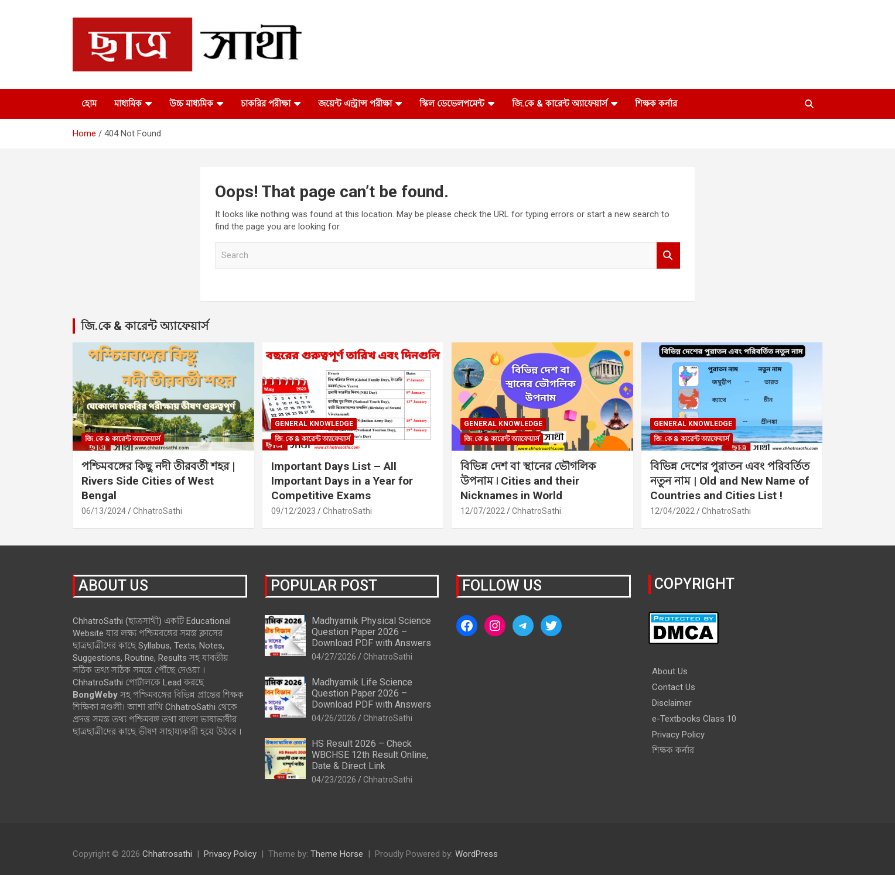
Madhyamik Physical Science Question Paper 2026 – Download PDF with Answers (371, 631)
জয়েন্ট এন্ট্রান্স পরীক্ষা (355, 103)
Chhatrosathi (167, 854)
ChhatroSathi (157, 511)
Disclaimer (672, 703)
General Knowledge (314, 424)
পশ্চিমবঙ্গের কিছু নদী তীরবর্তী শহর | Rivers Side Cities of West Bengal (158, 480)
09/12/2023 (293, 511)
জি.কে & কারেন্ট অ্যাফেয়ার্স (559, 103)
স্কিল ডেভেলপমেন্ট (451, 103)
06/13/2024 (103, 511)
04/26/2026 (334, 718)
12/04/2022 (672, 511)
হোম (89, 103)
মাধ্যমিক (128, 103)
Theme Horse (336, 854)
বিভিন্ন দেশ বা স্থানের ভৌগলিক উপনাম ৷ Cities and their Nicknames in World (528, 480)
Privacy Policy (678, 734)
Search (668, 255)
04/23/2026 (334, 779)
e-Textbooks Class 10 (694, 718)
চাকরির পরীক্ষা (266, 103)
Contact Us (673, 687)
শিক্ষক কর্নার (656, 103)
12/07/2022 (482, 511)
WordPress (476, 854)
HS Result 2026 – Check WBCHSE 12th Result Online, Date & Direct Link (370, 754)
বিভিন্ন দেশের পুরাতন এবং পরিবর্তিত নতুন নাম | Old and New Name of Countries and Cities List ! (729, 480)
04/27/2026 (334, 656)
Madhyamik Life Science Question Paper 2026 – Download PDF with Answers (371, 693)
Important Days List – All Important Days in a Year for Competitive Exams (342, 480)
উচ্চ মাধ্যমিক (191, 103)
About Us (670, 671)
